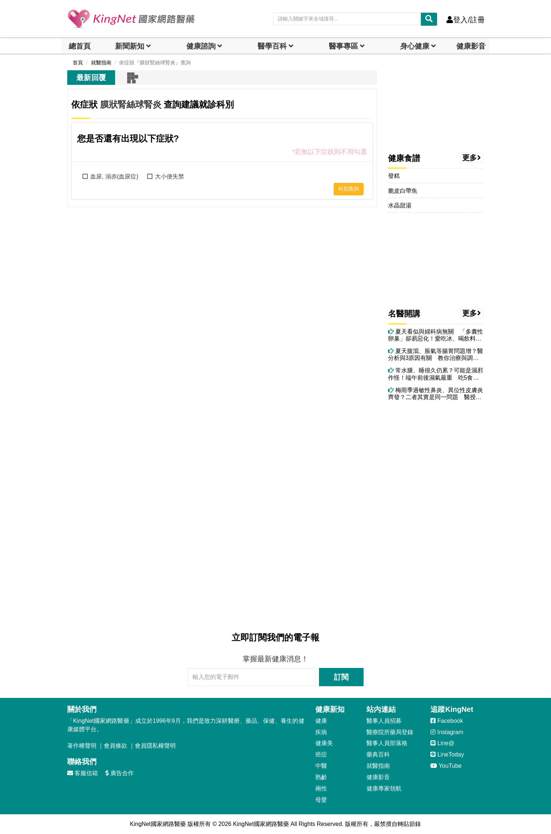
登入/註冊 (465, 20)
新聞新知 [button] (129, 46)
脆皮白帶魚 (402, 191)
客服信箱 (82, 773)
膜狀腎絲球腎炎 (131, 104)
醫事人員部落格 (386, 743)
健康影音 (471, 46)
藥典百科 (378, 754)
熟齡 (321, 777)
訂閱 (341, 677)
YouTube (445, 766)
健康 (321, 721)
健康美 (324, 743)
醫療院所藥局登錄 (389, 732)
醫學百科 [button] (272, 46)
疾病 (321, 732)
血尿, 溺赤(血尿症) (114, 176)
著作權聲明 (81, 746)
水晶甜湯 (399, 205)
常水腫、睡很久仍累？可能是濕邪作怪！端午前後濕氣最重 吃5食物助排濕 (435, 374)
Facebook (446, 721)
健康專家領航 (384, 788)
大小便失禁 (169, 176)
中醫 (321, 766)
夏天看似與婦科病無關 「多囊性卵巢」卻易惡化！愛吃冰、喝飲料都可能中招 (435, 335)
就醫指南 (378, 766)
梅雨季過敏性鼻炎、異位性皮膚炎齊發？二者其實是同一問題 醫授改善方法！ (435, 394)
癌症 (321, 754)
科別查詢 (348, 189)
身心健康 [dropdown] (414, 46)
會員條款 (115, 746)
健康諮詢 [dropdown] (201, 46)
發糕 (394, 176)
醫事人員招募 (384, 721)
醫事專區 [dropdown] (343, 46)
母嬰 (321, 800)
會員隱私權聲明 (155, 746)
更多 (471, 158)
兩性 (321, 788)
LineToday (447, 754)
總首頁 (80, 46)
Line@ (442, 743)
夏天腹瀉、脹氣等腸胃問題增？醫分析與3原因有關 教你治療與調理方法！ (435, 354)
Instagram (446, 732)
